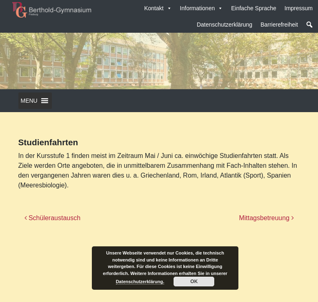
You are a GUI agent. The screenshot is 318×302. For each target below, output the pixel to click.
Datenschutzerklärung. (140, 281)
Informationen (201, 8)
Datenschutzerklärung (224, 24)
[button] (309, 24)
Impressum (299, 8)
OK (194, 281)
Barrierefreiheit (279, 24)
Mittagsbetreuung (266, 217)
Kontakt (157, 8)
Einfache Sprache (253, 8)
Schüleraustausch (52, 217)
